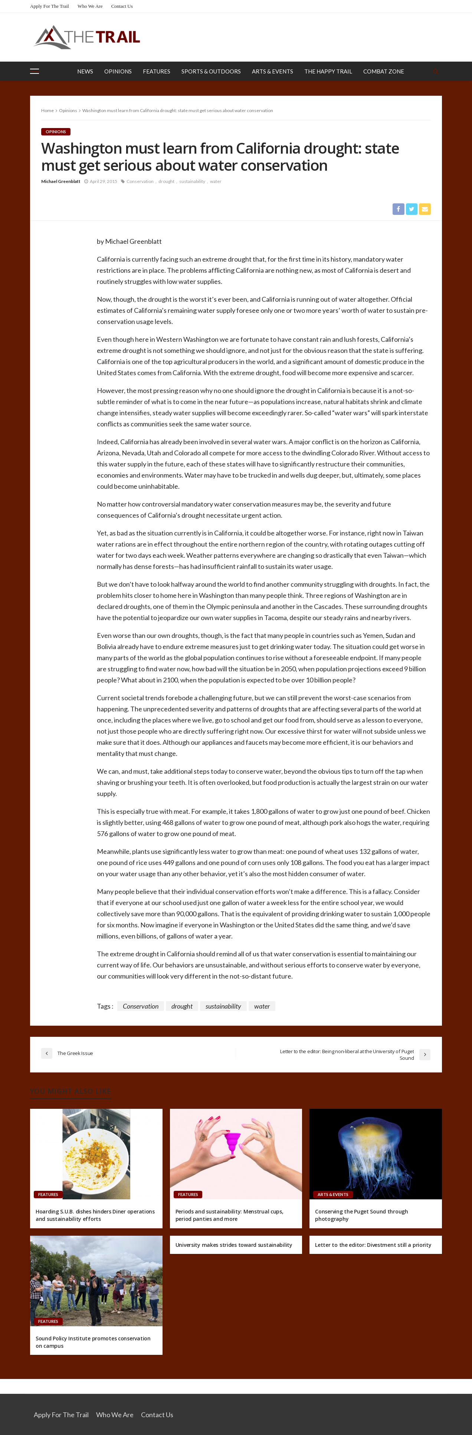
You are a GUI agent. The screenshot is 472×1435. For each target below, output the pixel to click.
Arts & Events (272, 71)
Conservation (140, 181)
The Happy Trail (328, 71)
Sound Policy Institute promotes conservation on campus (93, 1342)
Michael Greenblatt (61, 181)
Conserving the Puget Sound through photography (361, 1215)
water (216, 181)
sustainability (192, 181)
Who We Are (90, 6)
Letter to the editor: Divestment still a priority (373, 1244)
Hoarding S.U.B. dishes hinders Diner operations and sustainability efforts (95, 1215)
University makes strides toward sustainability (234, 1244)
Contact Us (122, 6)
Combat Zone (383, 71)
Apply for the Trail (49, 6)
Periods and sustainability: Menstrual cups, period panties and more (229, 1215)
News (85, 71)
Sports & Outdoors (211, 71)
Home (47, 110)
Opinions (118, 71)
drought (166, 181)
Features (156, 71)
